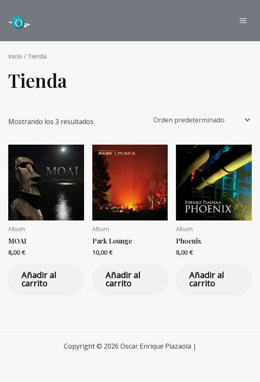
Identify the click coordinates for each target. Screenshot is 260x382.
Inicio (15, 56)
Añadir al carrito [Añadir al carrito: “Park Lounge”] (122, 279)
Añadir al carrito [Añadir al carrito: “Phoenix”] (206, 279)
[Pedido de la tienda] (201, 120)
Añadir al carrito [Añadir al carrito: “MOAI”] (38, 279)
